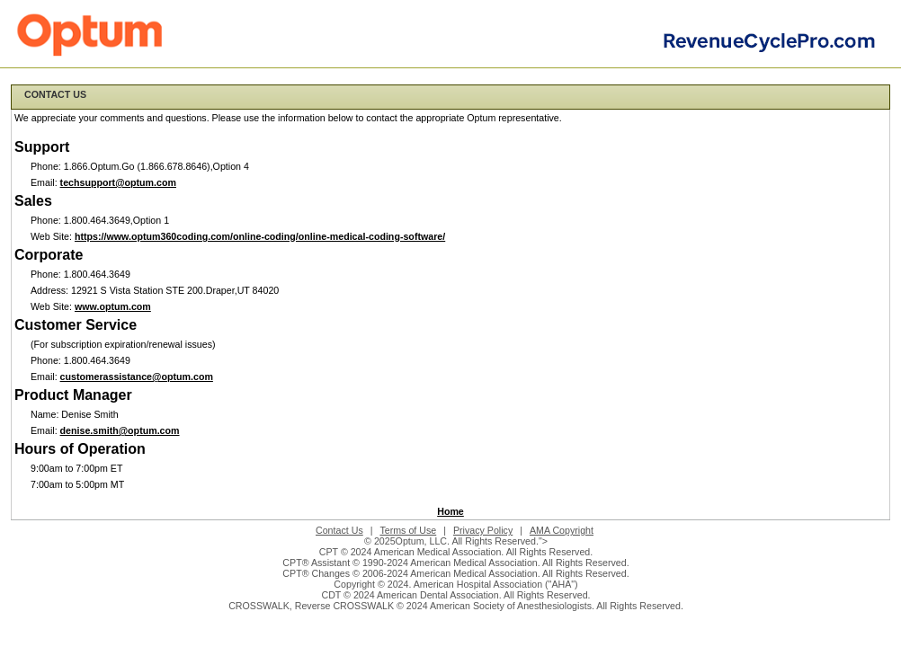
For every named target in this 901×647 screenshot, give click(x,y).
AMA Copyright (561, 530)
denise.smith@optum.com (120, 430)
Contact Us (339, 530)
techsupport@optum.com (118, 182)
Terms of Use (407, 530)
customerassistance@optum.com (136, 376)
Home (450, 511)
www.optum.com (113, 306)
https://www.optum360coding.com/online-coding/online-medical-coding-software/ (260, 236)
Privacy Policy (483, 530)
